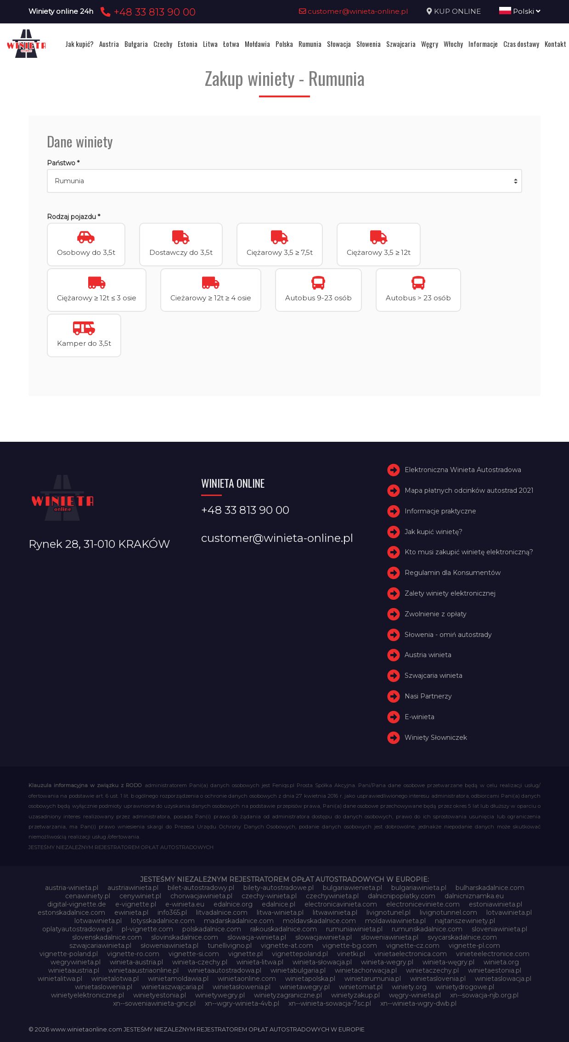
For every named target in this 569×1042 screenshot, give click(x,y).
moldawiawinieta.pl (395, 921)
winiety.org (409, 987)
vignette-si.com (194, 954)
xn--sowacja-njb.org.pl (484, 995)
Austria (109, 44)
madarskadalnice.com (239, 921)
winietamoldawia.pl (178, 978)
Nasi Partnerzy (428, 696)
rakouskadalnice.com (283, 929)
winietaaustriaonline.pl (143, 970)
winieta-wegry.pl (387, 962)
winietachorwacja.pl (366, 970)
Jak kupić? (79, 44)
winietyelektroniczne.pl (87, 995)
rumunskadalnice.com (427, 929)
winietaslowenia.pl (103, 987)
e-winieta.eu (184, 904)
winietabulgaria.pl (298, 970)
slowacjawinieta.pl (323, 937)
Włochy (453, 44)
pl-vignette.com (147, 929)
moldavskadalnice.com (319, 921)
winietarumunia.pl (372, 978)
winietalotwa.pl (115, 978)
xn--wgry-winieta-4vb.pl (242, 1003)
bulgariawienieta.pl (352, 888)
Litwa (210, 44)
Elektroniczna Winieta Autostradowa (463, 470)
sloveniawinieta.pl (499, 929)
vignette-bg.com (349, 945)
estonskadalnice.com (71, 912)
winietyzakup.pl (355, 995)
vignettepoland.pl (300, 954)
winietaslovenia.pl (438, 978)
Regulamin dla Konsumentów (453, 573)
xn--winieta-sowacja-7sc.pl (329, 1003)
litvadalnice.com (222, 912)
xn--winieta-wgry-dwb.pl (418, 1003)
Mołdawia (257, 44)
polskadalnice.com (211, 929)
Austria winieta (428, 655)
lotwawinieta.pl (98, 921)
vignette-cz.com (412, 945)
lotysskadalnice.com (163, 921)
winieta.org (501, 962)
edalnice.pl (278, 904)
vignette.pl (245, 954)
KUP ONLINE (457, 11)
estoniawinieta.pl (495, 904)
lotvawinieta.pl (509, 912)
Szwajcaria (401, 44)
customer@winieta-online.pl (353, 11)
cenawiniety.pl (87, 896)
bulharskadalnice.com (490, 888)
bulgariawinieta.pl (418, 888)
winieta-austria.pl (136, 962)
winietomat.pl (361, 987)
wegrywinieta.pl (76, 962)
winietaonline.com (247, 978)
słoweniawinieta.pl (169, 945)
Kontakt (555, 44)
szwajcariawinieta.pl (100, 945)
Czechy (162, 44)
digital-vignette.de (76, 904)
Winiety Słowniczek (436, 737)
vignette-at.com (287, 945)
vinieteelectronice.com (493, 954)
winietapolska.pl (310, 978)
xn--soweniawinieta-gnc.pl (154, 1003)
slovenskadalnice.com (107, 937)
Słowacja (339, 44)
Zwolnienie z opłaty (436, 614)
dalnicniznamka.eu (474, 896)
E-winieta (419, 717)
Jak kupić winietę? (433, 532)
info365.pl (172, 912)
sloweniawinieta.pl (389, 937)
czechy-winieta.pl (269, 896)
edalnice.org (233, 904)
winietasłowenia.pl (241, 987)
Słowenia (368, 44)
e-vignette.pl (135, 904)
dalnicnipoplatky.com (401, 896)
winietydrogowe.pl (465, 987)
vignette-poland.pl (68, 954)
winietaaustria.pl (73, 970)
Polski (520, 11)
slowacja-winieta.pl (256, 937)
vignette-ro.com (133, 954)
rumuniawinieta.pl (354, 929)
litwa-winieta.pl (280, 912)
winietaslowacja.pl (503, 978)
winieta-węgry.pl (448, 962)
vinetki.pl (351, 954)
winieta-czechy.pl (199, 962)
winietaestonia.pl (494, 970)
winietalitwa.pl (60, 978)
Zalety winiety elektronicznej (450, 593)
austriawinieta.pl (132, 888)
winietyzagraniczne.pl (288, 995)
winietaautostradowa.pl (224, 970)
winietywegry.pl (220, 995)
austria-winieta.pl (71, 888)
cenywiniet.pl (140, 896)
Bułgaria (136, 44)
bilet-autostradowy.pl (201, 888)
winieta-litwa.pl (260, 962)
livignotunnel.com (448, 912)
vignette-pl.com (474, 945)
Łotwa (231, 44)
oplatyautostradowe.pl (77, 929)
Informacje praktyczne (440, 511)
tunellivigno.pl (230, 945)
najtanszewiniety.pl (465, 921)
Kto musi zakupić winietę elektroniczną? (469, 552)
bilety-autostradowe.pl (278, 888)
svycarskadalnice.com (462, 937)
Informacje (483, 44)
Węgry (429, 44)
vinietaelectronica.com (410, 954)
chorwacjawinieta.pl (201, 896)
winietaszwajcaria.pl (172, 987)
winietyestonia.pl (159, 995)
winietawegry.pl (305, 987)
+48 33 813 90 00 (147, 12)
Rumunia (310, 44)
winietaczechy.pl (432, 970)
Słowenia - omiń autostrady (448, 635)
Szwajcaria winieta (433, 675)
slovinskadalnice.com (184, 937)
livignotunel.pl (388, 912)
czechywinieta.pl (332, 896)
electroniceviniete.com (423, 904)
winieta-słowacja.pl (322, 962)
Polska (284, 44)
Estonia (187, 44)
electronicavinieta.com (340, 904)
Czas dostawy (521, 44)
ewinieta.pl (131, 912)
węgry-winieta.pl (415, 995)
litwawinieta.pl (335, 912)
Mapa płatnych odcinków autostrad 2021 (469, 490)
